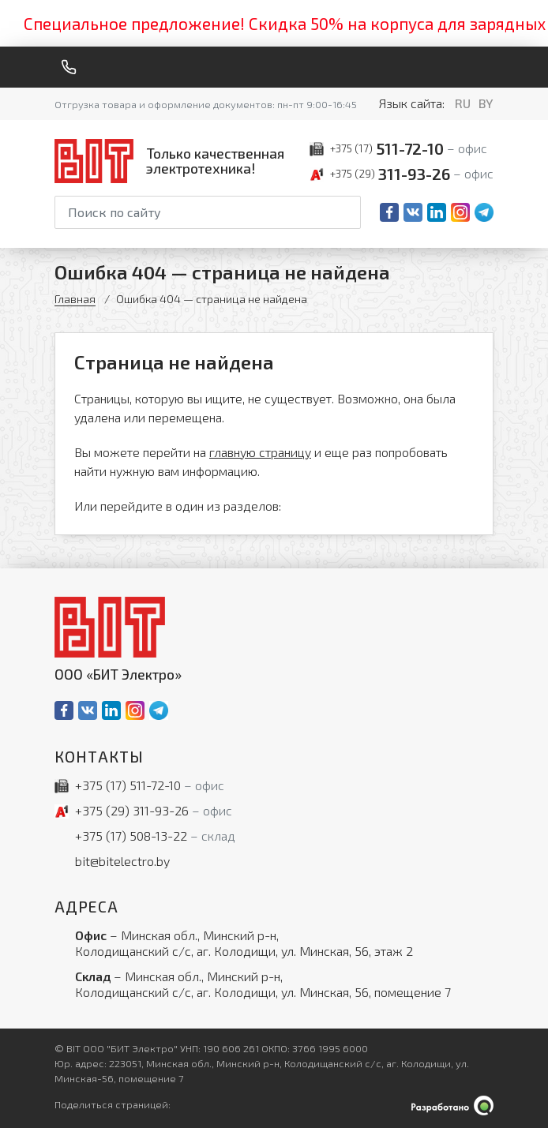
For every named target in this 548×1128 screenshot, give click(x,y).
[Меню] (487, 67)
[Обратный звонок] (68, 67)
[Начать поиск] (347, 212)
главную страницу (260, 451)
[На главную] (172, 160)
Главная (75, 298)
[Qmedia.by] (452, 1105)
